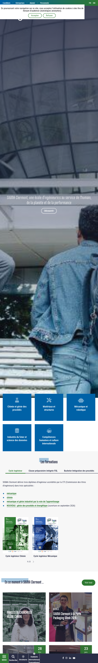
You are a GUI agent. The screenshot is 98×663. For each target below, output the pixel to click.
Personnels (44, 3)
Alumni (32, 3)
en (94, 3)
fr (90, 3)
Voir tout (88, 582)
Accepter (35, 15)
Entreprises (20, 3)
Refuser (49, 15)
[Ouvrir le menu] (4, 658)
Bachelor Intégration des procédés (79, 470)
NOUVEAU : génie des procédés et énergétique (27, 505)
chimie (10, 497)
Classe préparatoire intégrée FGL (43, 470)
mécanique (11, 493)
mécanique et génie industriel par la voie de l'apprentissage (33, 501)
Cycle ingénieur (15, 470)
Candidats (6, 3)
